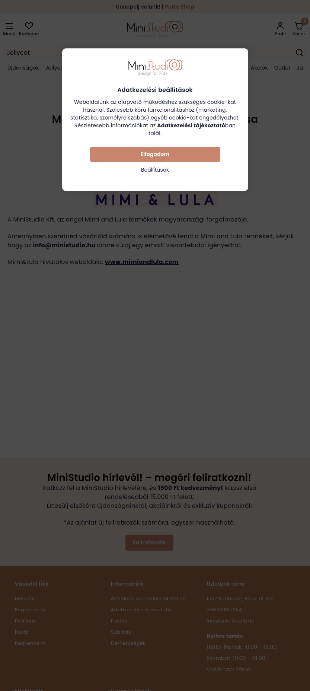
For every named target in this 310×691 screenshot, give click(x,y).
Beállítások (155, 169)
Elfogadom (155, 154)
